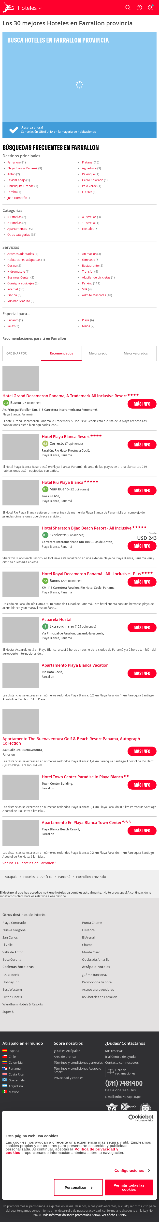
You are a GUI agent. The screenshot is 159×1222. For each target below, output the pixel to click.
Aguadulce (89, 168)
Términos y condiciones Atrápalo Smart (77, 1070)
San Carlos (10, 937)
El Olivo (87, 192)
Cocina (12, 265)
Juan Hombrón (17, 198)
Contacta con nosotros (122, 1063)
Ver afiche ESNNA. (114, 1215)
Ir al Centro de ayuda (120, 1057)
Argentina (16, 1086)
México (14, 1092)
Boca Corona (11, 959)
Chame (87, 944)
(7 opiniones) (74, 443)
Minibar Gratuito (18, 301)
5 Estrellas (14, 217)
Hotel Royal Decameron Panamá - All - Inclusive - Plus (91, 574)
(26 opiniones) (31, 403)
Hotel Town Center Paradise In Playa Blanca (82, 777)
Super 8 (8, 1011)
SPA (84, 289)
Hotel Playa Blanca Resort (66, 436)
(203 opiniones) (71, 581)
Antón (11, 174)
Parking (87, 283)
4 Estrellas (89, 217)
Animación (89, 254)
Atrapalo (11, 876)
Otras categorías (18, 234)
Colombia (16, 1062)
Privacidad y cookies (68, 1077)
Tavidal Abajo (16, 180)
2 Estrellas (14, 223)
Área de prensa (65, 1056)
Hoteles (29, 876)
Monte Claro (91, 952)
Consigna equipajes (20, 283)
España (14, 1050)
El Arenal (88, 937)
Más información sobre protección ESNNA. (72, 1215)
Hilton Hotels (12, 997)
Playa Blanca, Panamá (22, 168)
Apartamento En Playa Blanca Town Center (82, 822)
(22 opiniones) (79, 489)
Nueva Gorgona (14, 930)
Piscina (12, 295)
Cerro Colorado (92, 180)
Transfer (88, 271)
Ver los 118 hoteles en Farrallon (29, 863)
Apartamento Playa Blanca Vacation (75, 665)
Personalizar (78, 1187)
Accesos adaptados (20, 254)
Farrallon (13, 162)
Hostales (88, 229)
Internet (12, 289)
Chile (12, 1056)
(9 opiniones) (75, 535)
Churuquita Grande (20, 186)
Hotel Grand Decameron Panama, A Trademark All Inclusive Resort (64, 396)
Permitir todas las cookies (129, 1187)
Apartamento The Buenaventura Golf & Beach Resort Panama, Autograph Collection (71, 741)
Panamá (64, 876)
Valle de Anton (13, 952)
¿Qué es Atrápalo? (67, 1050)
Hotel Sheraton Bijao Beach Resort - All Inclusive (86, 528)
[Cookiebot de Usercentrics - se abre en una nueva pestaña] (131, 1118)
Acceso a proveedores (98, 989)
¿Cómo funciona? (94, 974)
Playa (85, 320)
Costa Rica (16, 1074)
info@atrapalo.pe (128, 1096)
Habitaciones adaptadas (24, 260)
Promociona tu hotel (97, 982)
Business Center (18, 277)
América (46, 876)
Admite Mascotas (94, 295)
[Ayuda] (139, 8)
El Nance (88, 930)
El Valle (7, 944)
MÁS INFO (142, 404)
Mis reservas (114, 1051)
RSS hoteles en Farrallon (99, 997)
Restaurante (90, 265)
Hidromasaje (16, 271)
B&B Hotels (10, 974)
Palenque (88, 174)
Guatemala (17, 1080)
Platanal (87, 162)
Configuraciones (129, 1170)
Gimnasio (88, 260)
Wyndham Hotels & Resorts (22, 1004)
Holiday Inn (10, 982)
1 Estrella (88, 223)
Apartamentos (17, 229)
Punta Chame (92, 922)
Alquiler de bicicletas (96, 277)
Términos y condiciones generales (78, 1062)
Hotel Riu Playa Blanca (62, 482)
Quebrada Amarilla (95, 959)
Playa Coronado (14, 922)
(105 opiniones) (85, 626)
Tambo (12, 192)
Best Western (12, 989)
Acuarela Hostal (56, 619)
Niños (86, 326)
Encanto (12, 320)
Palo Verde (89, 186)
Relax (11, 326)
